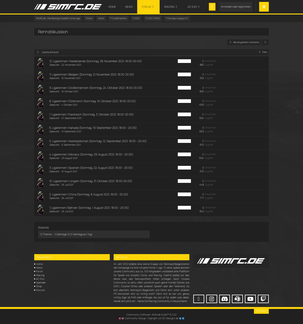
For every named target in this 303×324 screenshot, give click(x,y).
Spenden (41, 282)
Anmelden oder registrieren (236, 6)
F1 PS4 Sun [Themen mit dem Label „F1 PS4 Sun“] (184, 61)
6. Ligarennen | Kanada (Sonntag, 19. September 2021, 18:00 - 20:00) (93, 128)
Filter (262, 52)
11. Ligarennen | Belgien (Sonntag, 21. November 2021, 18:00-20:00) (91, 74)
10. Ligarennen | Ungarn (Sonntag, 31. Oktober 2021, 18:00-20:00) (90, 181)
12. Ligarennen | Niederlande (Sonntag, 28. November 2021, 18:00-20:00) (95, 61)
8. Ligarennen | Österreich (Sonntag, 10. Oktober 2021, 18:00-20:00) (92, 101)
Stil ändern (261, 310)
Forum (39, 271)
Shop (39, 286)
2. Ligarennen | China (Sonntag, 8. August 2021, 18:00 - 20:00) (88, 194)
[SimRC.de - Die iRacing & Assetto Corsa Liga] (68, 7)
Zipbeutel (54, 64)
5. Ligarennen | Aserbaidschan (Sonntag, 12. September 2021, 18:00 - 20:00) (98, 141)
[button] (265, 42)
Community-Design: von (151, 318)
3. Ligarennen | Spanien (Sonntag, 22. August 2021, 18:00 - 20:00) (91, 168)
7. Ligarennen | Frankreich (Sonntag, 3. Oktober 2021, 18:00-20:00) (91, 114)
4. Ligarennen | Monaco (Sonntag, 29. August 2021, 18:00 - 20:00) (91, 154)
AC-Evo (40, 279)
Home (39, 264)
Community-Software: (151, 314)
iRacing (40, 275)
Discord (40, 290)
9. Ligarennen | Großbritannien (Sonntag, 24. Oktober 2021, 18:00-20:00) (95, 88)
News (39, 267)
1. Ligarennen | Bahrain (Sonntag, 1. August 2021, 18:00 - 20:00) (89, 208)
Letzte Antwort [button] (50, 52)
